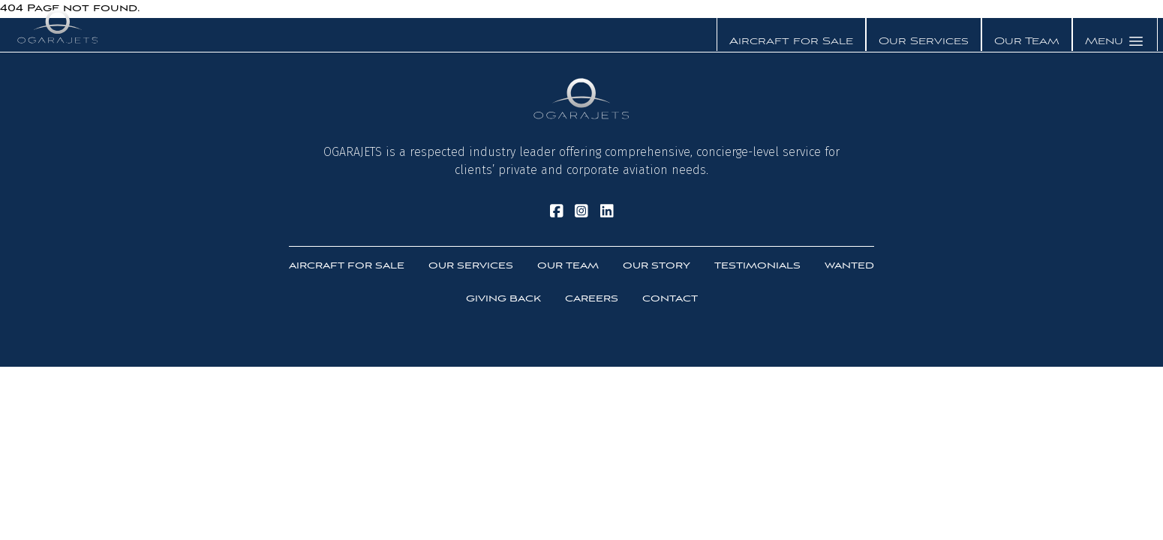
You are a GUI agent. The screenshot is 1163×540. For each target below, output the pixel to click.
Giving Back (503, 298)
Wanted (849, 266)
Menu (1115, 41)
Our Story (656, 266)
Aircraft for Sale (791, 41)
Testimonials (757, 266)
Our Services (924, 41)
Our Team (1026, 41)
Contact (670, 298)
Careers (591, 298)
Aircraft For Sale (346, 266)
